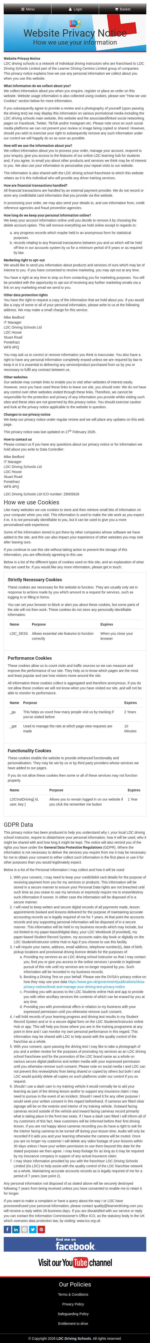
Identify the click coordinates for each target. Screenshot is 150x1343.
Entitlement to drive (73, 1324)
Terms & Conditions (73, 1294)
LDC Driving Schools (73, 1339)
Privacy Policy (73, 1304)
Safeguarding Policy (73, 1314)
